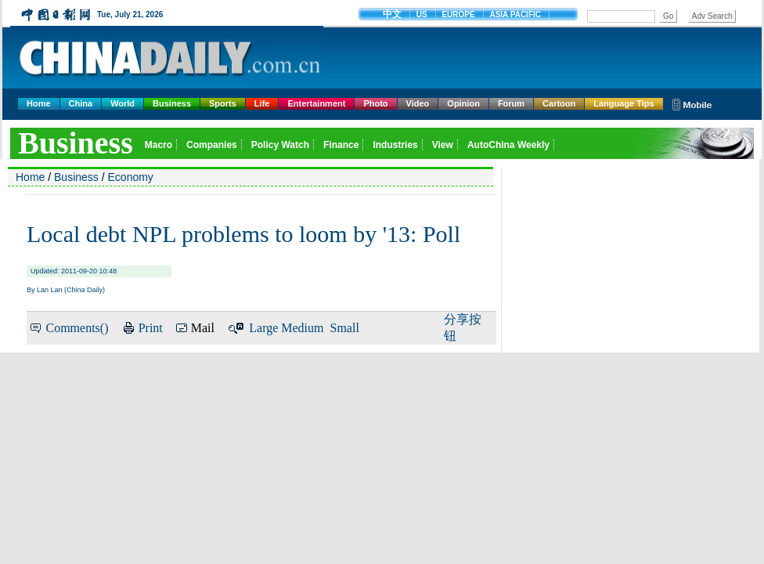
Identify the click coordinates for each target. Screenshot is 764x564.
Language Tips (623, 103)
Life (262, 103)
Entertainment (316, 103)
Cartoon (558, 103)
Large (263, 327)
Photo (375, 103)
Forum (511, 103)
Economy (130, 177)
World (122, 103)
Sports (222, 103)
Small (344, 327)
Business (172, 103)
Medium (302, 327)
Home (39, 103)
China (81, 103)
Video (418, 103)
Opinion (463, 103)
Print (151, 327)
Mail (202, 327)
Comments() (76, 327)
